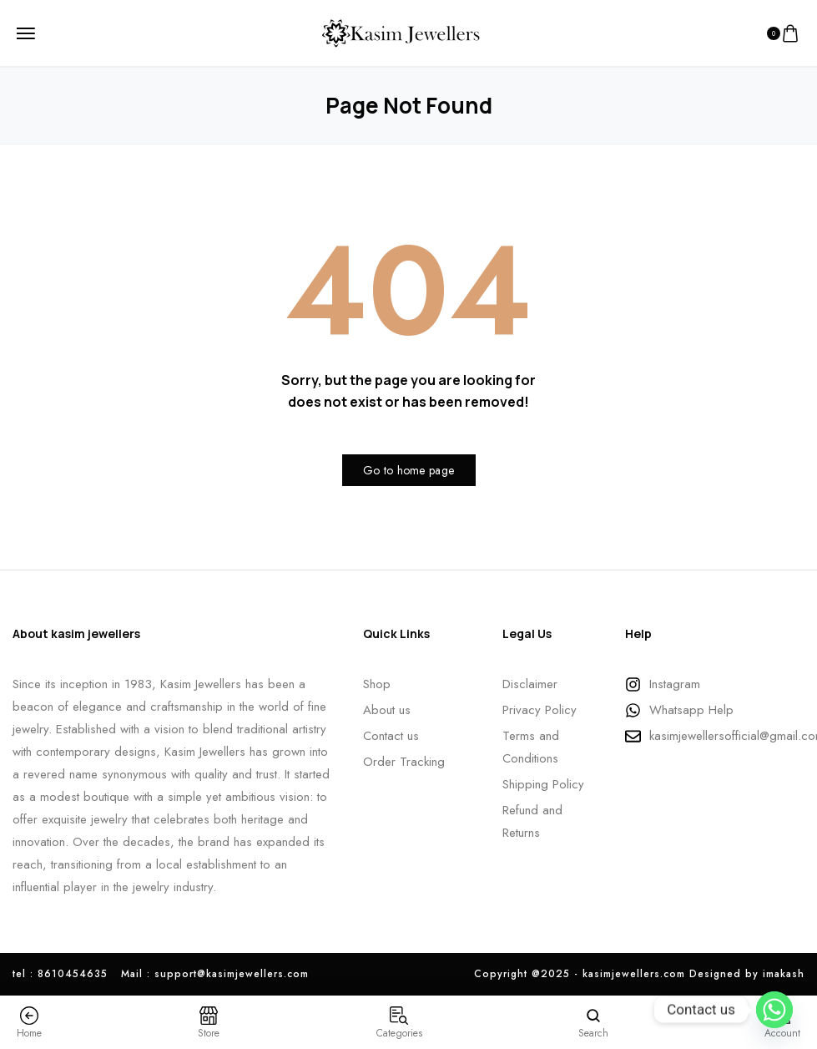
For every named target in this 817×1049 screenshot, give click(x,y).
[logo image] (402, 32)
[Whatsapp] (774, 1009)
